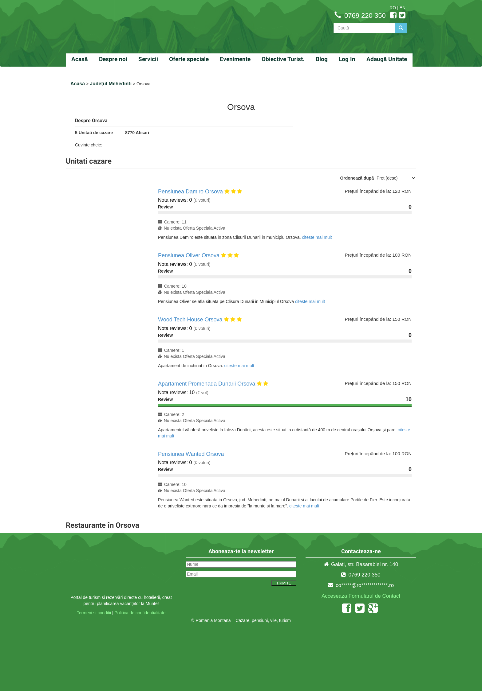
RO (392, 7)
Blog (322, 59)
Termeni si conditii (94, 612)
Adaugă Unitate (386, 59)
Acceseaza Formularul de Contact (361, 596)
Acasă (79, 59)
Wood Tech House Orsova (190, 319)
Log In (347, 59)
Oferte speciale (189, 59)
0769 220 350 (365, 15)
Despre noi (113, 59)
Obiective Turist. (283, 59)
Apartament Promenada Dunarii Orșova (206, 384)
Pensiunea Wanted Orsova (191, 454)
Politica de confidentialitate (139, 612)
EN (402, 7)
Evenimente (235, 59)
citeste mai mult (317, 237)
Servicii (148, 59)
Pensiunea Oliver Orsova (188, 255)
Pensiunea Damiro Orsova (190, 191)
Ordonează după (357, 178)
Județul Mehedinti (111, 83)
